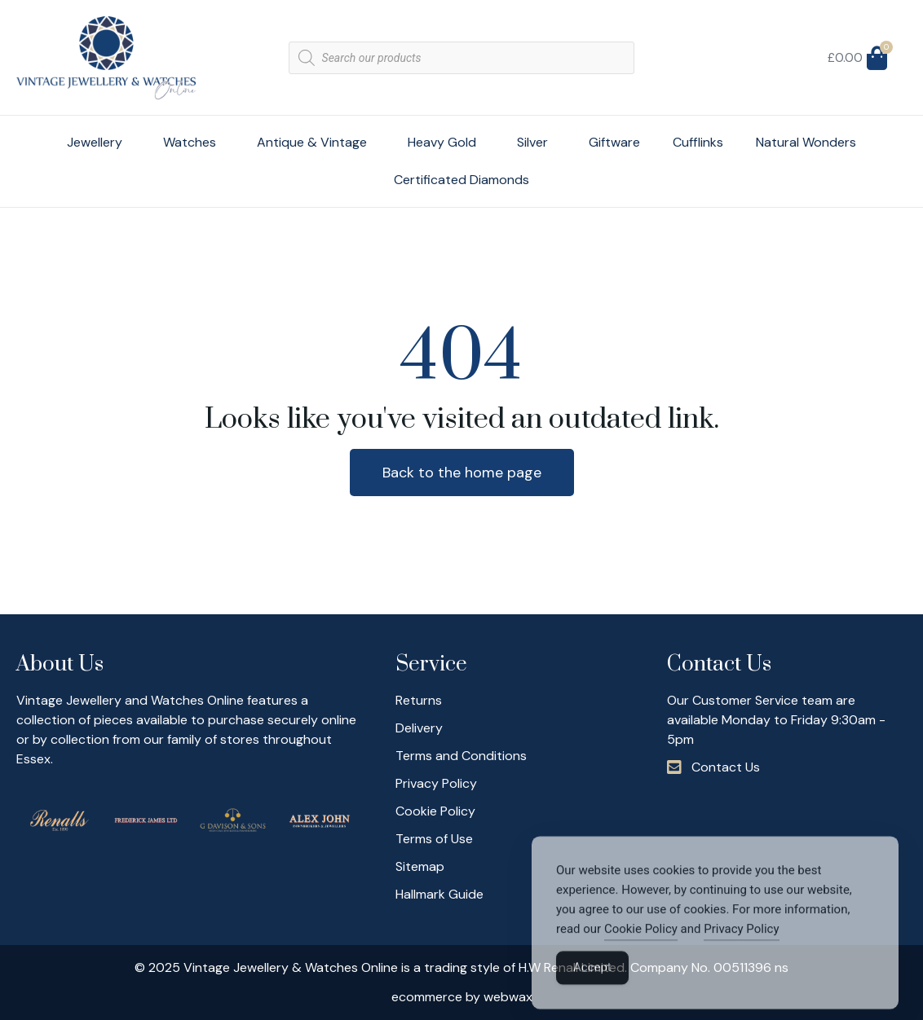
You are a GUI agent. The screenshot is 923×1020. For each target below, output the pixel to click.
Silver (536, 142)
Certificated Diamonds (461, 179)
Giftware (614, 142)
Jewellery (98, 142)
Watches (193, 142)
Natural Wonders (806, 142)
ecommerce (426, 996)
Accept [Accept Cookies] (592, 986)
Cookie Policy (641, 948)
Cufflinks (698, 142)
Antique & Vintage (316, 142)
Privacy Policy (741, 948)
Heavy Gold (446, 142)
